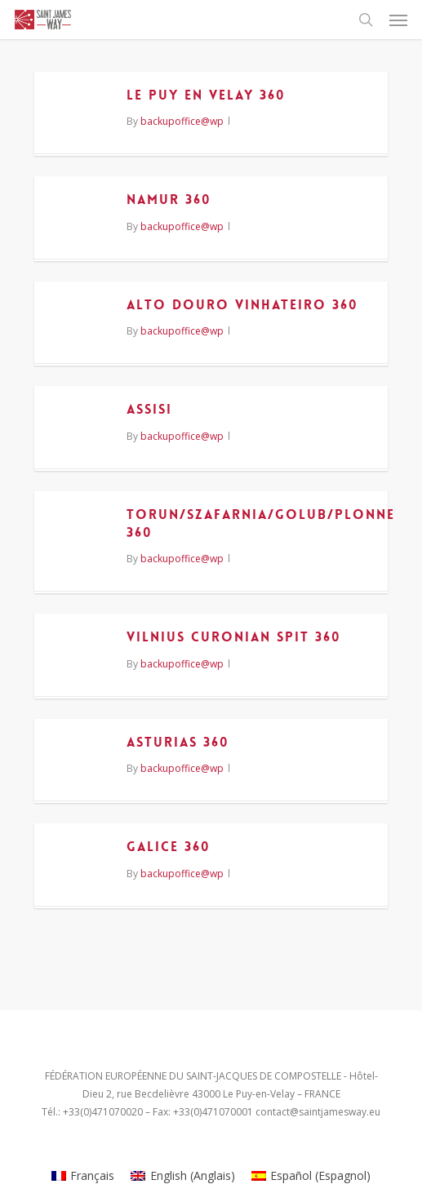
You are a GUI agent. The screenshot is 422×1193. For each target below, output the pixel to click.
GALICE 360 (169, 846)
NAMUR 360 (169, 199)
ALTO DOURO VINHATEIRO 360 (242, 304)
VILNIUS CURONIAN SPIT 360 (234, 636)
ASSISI (149, 409)
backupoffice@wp (182, 121)
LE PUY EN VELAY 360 (206, 95)
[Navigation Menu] (398, 19)
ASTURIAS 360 (178, 742)
